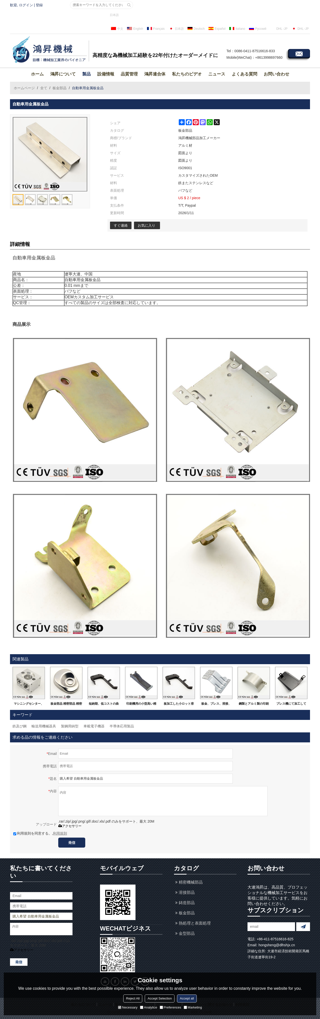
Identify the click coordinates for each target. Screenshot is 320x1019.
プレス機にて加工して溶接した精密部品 (291, 704)
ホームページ (24, 88)
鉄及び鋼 (19, 726)
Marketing (193, 1007)
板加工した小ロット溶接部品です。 (179, 704)
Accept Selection (160, 998)
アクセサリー (70, 826)
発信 (71, 843)
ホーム (37, 74)
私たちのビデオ (187, 74)
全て (43, 88)
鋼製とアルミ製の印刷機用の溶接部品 (254, 704)
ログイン (26, 5)
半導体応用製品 (122, 726)
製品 (86, 74)
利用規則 (60, 833)
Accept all (187, 998)
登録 (39, 5)
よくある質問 (244, 74)
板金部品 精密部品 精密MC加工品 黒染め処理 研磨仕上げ (66, 704)
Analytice (148, 1007)
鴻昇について (63, 74)
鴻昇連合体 (155, 74)
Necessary (127, 1007)
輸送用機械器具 (44, 726)
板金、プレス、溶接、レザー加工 (216, 704)
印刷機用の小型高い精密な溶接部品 (141, 704)
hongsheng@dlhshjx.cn (276, 945)
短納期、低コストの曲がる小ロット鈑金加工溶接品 (104, 704)
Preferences (170, 1007)
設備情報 (105, 74)
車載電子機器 (94, 726)
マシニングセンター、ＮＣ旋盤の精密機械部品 (29, 704)
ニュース (216, 74)
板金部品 (59, 88)
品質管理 (129, 74)
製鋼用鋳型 (69, 726)
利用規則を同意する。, (40, 833)
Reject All (133, 998)
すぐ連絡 (121, 225)
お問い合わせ (276, 74)
